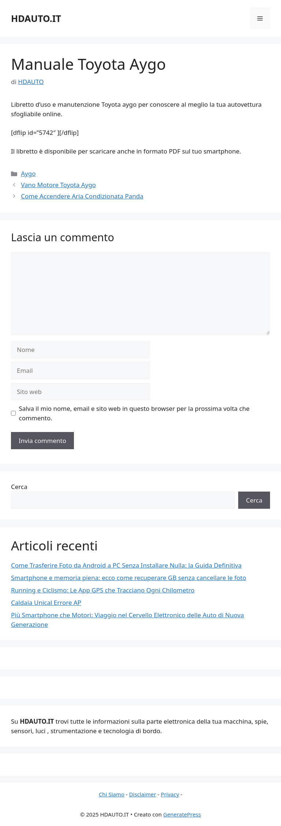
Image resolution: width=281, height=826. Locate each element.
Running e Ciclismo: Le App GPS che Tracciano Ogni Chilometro (103, 590)
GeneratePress (182, 814)
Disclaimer (142, 794)
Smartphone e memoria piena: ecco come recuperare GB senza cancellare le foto (128, 577)
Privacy (170, 794)
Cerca (19, 486)
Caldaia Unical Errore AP (46, 602)
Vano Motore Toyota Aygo (58, 185)
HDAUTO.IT (36, 18)
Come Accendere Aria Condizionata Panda (82, 196)
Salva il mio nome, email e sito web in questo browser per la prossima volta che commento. (134, 413)
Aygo (28, 173)
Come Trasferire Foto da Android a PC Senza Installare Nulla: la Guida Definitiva (126, 565)
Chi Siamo (111, 794)
